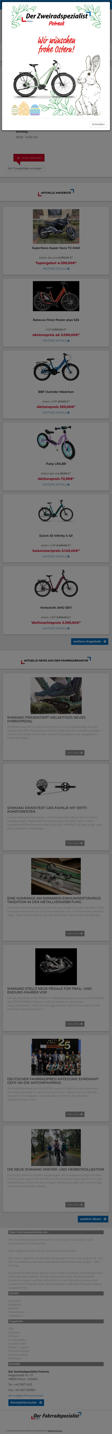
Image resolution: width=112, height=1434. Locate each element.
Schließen (98, 124)
